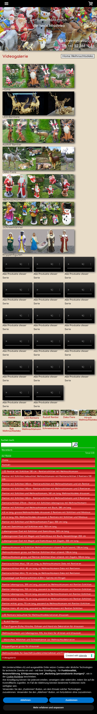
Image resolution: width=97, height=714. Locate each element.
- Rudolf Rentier (10, 622)
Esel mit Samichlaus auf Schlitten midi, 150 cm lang (29, 527)
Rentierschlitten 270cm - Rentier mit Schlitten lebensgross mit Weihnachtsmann (44, 503)
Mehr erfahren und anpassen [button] (48, 707)
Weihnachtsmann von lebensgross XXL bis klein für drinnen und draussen (41, 633)
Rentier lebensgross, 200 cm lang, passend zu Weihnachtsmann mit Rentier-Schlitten (46, 585)
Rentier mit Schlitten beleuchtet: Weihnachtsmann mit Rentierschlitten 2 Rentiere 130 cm (46, 477)
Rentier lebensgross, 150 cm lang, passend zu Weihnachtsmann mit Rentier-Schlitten (46, 589)
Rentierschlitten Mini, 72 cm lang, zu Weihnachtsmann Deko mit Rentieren (41, 573)
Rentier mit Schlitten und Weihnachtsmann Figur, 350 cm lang (34, 522)
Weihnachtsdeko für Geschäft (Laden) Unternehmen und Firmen (35, 653)
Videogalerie (9, 658)
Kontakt (6, 465)
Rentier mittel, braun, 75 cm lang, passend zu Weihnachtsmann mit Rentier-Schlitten (46, 599)
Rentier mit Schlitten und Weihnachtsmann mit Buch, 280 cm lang (36, 508)
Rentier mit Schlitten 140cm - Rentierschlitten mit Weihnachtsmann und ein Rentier (46, 484)
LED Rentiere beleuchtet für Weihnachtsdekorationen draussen (35, 615)
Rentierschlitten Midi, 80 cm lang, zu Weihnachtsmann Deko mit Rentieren (41, 568)
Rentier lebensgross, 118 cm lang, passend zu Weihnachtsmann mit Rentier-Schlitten (46, 594)
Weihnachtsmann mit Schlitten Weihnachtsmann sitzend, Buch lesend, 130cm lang (45, 547)
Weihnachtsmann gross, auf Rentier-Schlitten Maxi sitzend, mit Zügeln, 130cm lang (46, 557)
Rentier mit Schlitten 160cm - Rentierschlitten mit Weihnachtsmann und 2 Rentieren (46, 498)
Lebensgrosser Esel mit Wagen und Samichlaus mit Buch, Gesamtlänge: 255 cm (44, 536)
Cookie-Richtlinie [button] (14, 676)
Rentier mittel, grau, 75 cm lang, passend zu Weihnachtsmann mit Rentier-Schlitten (46, 604)
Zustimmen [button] (71, 700)
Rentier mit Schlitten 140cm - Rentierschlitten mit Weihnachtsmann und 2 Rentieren (46, 489)
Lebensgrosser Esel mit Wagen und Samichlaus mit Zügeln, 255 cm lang (40, 541)
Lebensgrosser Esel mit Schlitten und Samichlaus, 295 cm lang (35, 531)
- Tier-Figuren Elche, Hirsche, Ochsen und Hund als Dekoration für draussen (43, 626)
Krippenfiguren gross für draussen (20, 646)
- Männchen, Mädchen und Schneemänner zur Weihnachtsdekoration (38, 640)
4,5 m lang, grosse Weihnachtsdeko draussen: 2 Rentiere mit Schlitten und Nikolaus (46, 512)
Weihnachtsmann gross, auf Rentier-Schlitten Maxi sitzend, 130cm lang (39, 552)
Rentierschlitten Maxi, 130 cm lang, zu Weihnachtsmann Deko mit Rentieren (41, 564)
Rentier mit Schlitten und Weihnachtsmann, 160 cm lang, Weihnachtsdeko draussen (45, 493)
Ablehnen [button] (25, 700)
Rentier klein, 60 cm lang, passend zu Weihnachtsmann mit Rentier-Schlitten (42, 608)
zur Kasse (6, 456)
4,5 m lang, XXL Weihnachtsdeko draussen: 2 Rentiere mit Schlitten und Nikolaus (44, 517)
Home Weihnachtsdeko (77, 56)
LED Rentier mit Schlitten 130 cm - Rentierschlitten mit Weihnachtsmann (40, 471)
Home (5, 460)
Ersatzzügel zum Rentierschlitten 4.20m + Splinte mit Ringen (33, 578)
